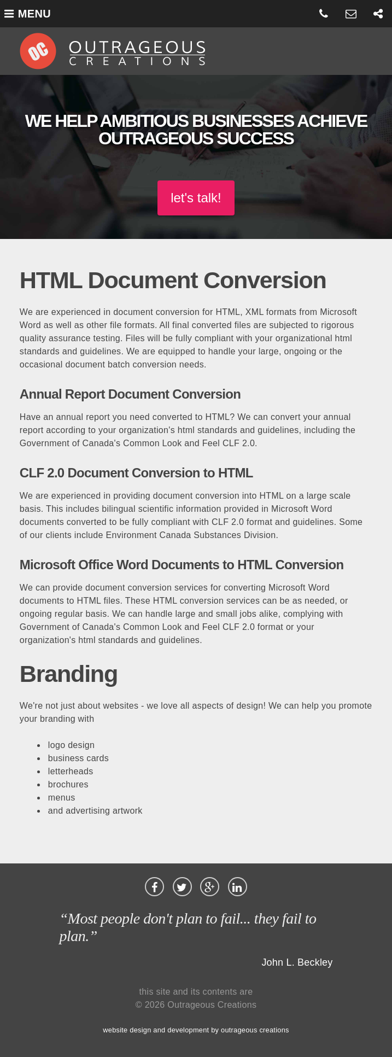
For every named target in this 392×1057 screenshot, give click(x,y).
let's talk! (196, 197)
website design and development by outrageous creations (196, 1030)
